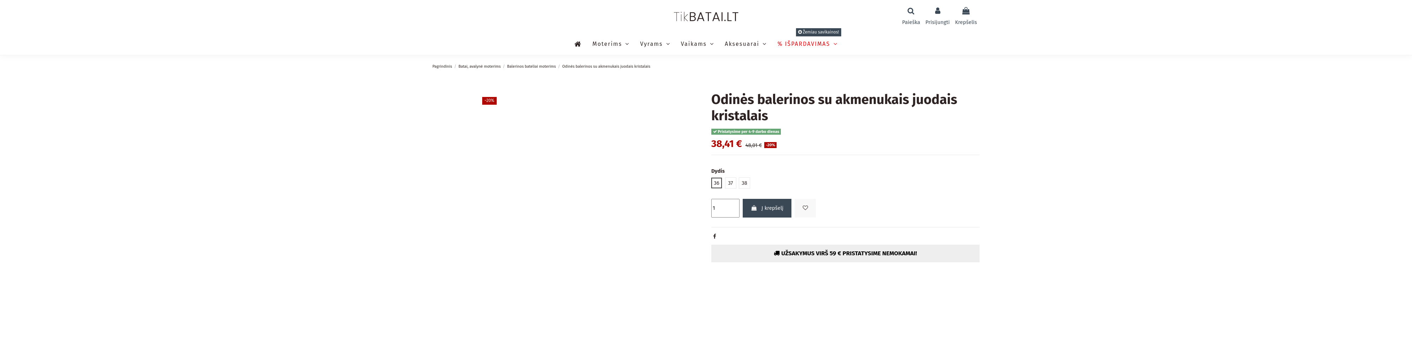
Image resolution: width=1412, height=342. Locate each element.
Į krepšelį (767, 208)
